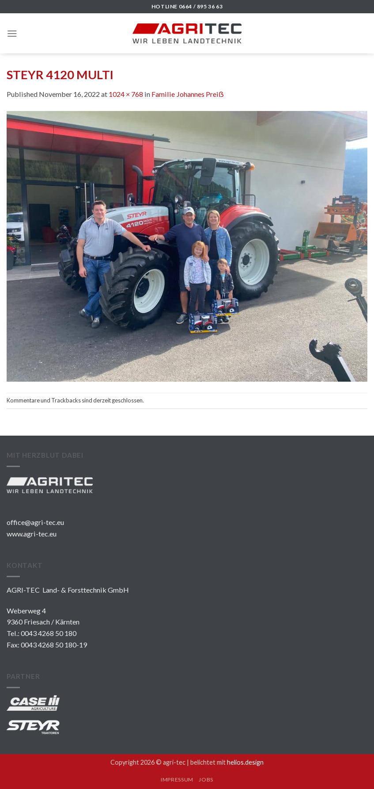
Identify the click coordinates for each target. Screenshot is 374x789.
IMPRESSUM (177, 779)
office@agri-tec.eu (35, 522)
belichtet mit (227, 762)
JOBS (206, 779)
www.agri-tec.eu (32, 533)
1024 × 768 (126, 94)
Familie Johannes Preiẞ (187, 94)
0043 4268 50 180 (48, 633)
